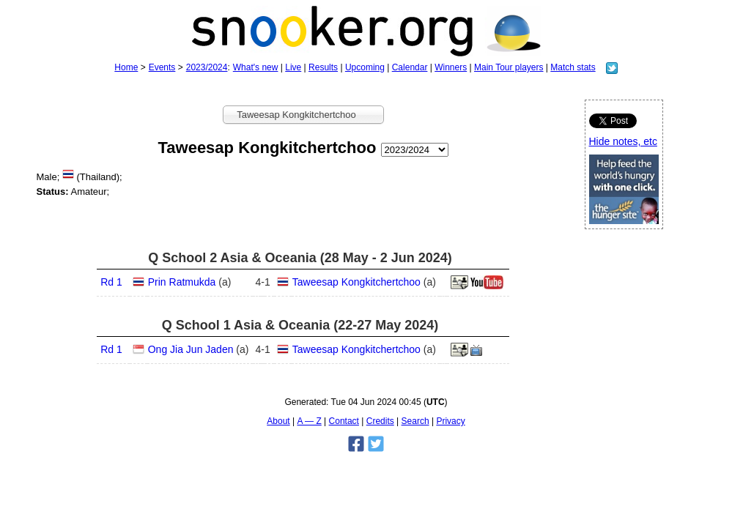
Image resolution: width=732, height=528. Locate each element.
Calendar (410, 67)
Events (162, 67)
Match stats (572, 67)
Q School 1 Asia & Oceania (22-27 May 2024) (300, 325)
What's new (255, 67)
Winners (451, 67)
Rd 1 (111, 282)
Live (293, 67)
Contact (344, 421)
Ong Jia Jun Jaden (191, 349)
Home (126, 67)
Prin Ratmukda (182, 282)
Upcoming (365, 67)
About (278, 421)
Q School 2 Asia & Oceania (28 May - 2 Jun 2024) (300, 257)
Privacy (450, 421)
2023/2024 (207, 67)
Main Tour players (509, 67)
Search (415, 421)
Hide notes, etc (623, 141)
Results (323, 67)
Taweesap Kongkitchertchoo (356, 282)
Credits (380, 421)
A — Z (309, 421)
